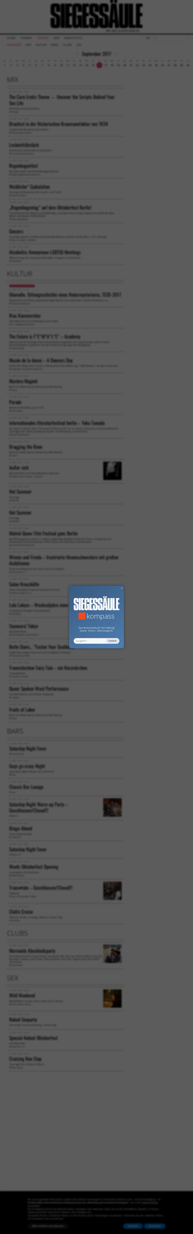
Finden (112, 641)
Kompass (101, 616)
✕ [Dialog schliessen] (115, 588)
